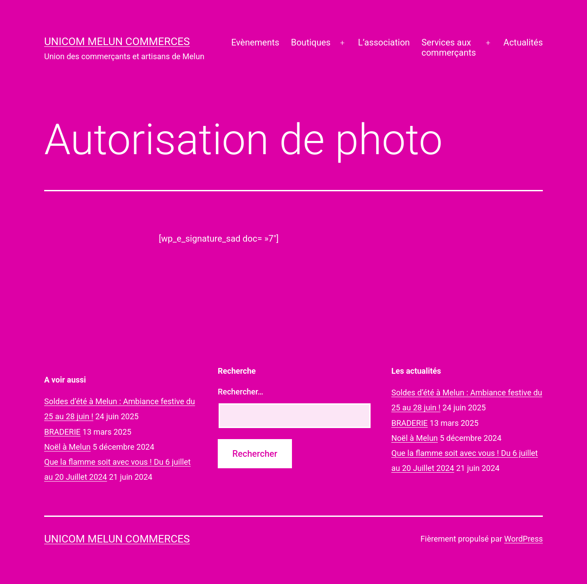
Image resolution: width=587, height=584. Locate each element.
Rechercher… (240, 391)
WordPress (523, 538)
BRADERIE (62, 431)
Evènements (255, 42)
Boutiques (311, 42)
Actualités (523, 42)
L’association (384, 42)
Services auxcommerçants (448, 47)
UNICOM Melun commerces (117, 41)
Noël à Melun (67, 446)
